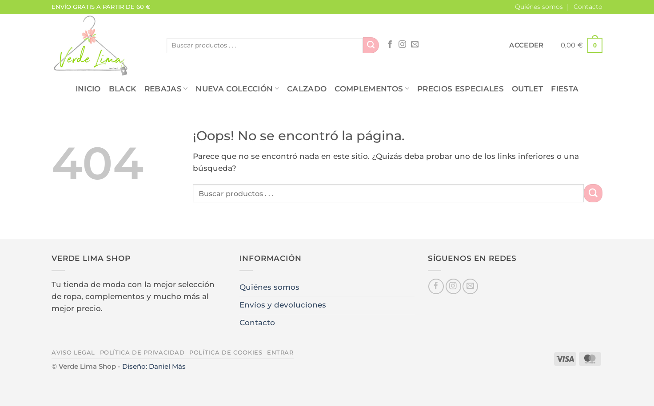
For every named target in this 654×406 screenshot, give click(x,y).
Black (122, 88)
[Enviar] (371, 45)
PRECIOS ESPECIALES (460, 88)
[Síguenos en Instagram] (402, 44)
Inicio (88, 88)
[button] (526, 45)
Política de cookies (225, 352)
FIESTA (564, 88)
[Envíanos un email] (415, 44)
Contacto (588, 6)
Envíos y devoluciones (282, 304)
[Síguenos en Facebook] (390, 44)
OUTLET (527, 88)
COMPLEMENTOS (372, 88)
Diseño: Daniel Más (154, 366)
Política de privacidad (142, 352)
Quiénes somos (539, 6)
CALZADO (307, 88)
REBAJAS (166, 88)
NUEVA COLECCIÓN (237, 88)
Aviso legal (73, 352)
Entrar (280, 352)
